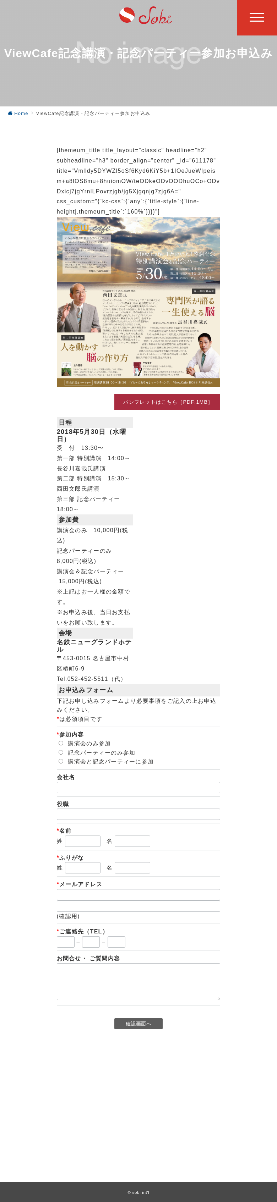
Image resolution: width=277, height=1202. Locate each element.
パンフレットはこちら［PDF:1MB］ (167, 402)
